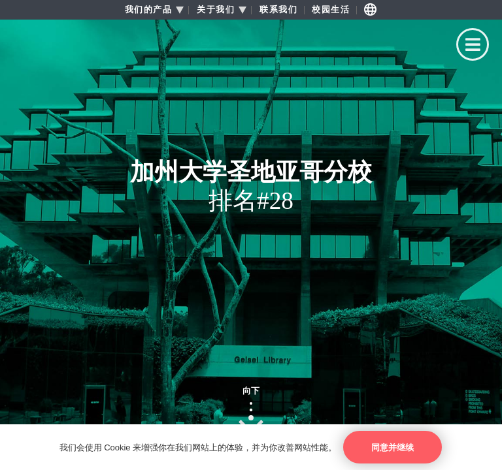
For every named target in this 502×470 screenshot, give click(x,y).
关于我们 (216, 9)
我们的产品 (149, 9)
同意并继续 (392, 447)
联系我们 (278, 9)
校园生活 (331, 9)
